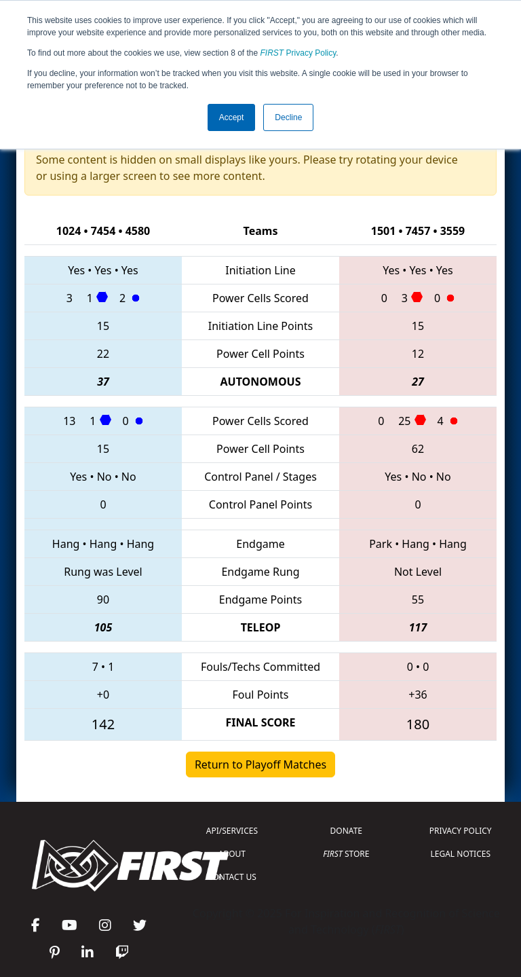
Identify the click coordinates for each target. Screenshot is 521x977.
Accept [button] (231, 117)
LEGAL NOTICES (461, 854)
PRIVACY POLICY (460, 830)
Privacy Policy (298, 53)
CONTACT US (232, 877)
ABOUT (232, 854)
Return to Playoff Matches (260, 764)
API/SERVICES (232, 830)
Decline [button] (288, 117)
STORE (346, 854)
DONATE (346, 830)
